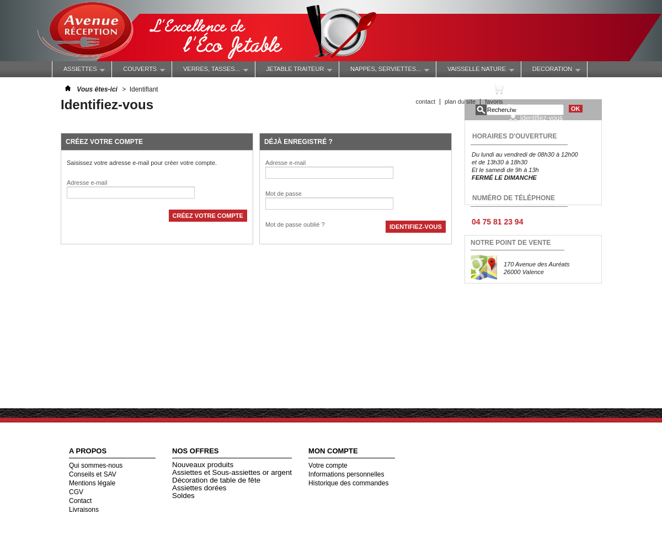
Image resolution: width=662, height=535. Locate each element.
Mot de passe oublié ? (295, 224)
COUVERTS (138, 71)
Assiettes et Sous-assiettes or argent (232, 472)
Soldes (183, 495)
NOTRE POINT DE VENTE (511, 243)
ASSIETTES (78, 71)
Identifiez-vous (541, 117)
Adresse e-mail (87, 182)
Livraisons (84, 509)
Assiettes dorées (199, 488)
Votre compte (328, 465)
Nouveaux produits (202, 465)
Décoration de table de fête (216, 480)
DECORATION (550, 71)
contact (425, 101)
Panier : (527, 89)
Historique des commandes (348, 483)
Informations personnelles (346, 474)
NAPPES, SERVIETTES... (384, 71)
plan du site (460, 101)
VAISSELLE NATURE (475, 71)
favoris (494, 101)
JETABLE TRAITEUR (293, 71)
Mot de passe (283, 193)
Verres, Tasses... (210, 71)
